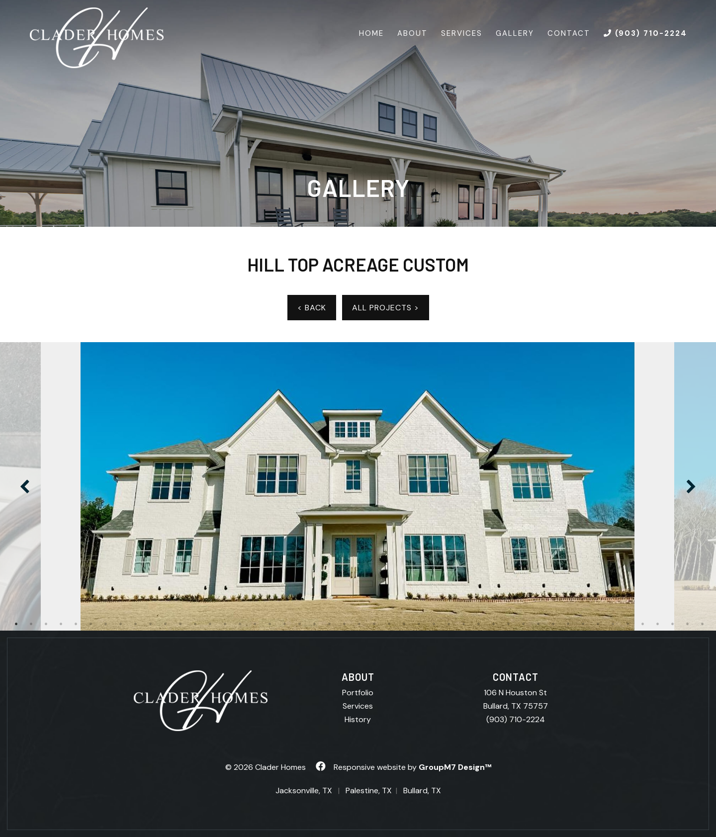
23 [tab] (345, 624)
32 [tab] (479, 624)
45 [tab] (673, 624)
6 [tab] (91, 624)
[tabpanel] (358, 486)
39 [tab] (583, 624)
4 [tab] (61, 624)
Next (691, 486)
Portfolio (357, 692)
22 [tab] (330, 624)
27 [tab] (404, 624)
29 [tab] (434, 624)
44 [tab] (658, 624)
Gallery (515, 33)
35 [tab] (524, 624)
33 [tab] (494, 624)
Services (461, 33)
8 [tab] (121, 624)
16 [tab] (240, 624)
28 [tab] (419, 624)
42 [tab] (628, 624)
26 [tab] (389, 624)
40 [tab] (598, 624)
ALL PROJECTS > (385, 307)
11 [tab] (166, 624)
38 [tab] (568, 624)
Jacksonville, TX (303, 790)
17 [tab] (255, 624)
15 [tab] (225, 624)
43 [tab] (643, 624)
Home (371, 33)
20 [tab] (300, 624)
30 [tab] (449, 624)
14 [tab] (210, 624)
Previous (24, 486)
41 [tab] (613, 624)
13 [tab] (195, 624)
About (412, 33)
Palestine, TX (369, 790)
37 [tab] (553, 624)
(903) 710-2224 (515, 719)
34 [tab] (509, 624)
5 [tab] (76, 624)
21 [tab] (315, 624)
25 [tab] (374, 624)
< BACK (311, 307)
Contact (568, 33)
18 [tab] (270, 624)
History (358, 719)
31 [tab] (464, 624)
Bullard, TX (422, 790)
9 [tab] (136, 624)
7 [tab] (106, 624)
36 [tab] (538, 624)
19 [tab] (285, 624)
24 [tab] (359, 624)
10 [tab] (151, 624)
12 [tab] (180, 624)
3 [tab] (46, 624)
